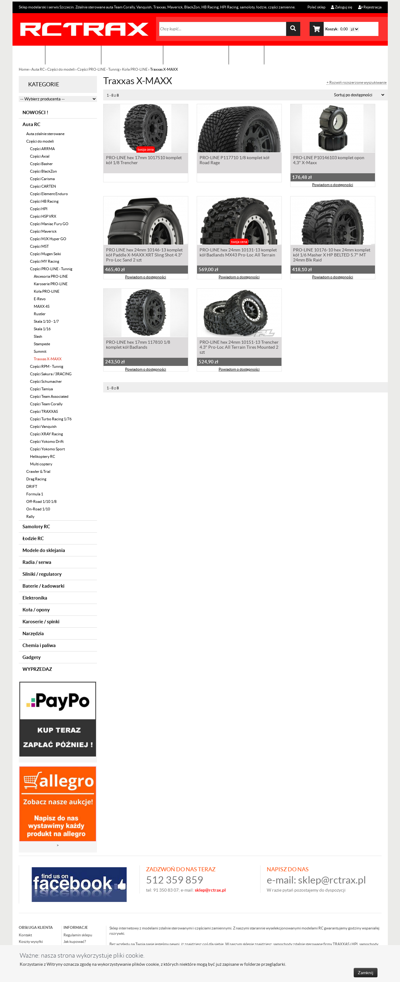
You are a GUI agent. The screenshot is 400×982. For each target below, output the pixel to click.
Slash (38, 336)
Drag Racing (36, 479)
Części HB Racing (44, 201)
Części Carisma (42, 179)
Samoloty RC (36, 526)
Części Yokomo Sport (47, 449)
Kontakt (246, 55)
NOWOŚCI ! (35, 112)
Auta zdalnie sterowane (45, 134)
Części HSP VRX (43, 216)
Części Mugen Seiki (45, 254)
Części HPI (39, 209)
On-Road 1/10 (38, 509)
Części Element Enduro (49, 194)
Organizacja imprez (132, 55)
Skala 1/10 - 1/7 (46, 321)
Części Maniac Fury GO (49, 224)
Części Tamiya (41, 389)
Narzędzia (33, 633)
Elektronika (35, 597)
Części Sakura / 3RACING (51, 374)
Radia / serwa (37, 562)
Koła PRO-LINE (135, 69)
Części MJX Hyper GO (48, 239)
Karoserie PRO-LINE (51, 284)
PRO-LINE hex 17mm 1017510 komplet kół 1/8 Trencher (144, 161)
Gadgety (32, 657)
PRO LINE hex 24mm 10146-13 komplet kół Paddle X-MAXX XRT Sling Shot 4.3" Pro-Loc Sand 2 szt (144, 255)
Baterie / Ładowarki (43, 586)
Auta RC (38, 69)
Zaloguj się (341, 7)
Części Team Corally (46, 404)
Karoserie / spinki (41, 621)
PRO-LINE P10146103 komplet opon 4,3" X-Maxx (328, 161)
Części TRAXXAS (44, 411)
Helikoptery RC (42, 456)
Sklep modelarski (73, 55)
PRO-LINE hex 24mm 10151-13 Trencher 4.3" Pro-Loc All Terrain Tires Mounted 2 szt (239, 347)
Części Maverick (43, 231)
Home (24, 69)
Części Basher (41, 164)
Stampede (42, 344)
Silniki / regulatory (42, 574)
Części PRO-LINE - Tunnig (98, 69)
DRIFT (31, 486)
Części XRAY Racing (46, 434)
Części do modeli (61, 69)
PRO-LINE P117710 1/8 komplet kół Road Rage (234, 161)
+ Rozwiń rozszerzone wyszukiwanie (357, 82)
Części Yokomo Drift (46, 441)
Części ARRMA (42, 149)
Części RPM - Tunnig (46, 366)
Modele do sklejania (44, 550)
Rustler (40, 314)
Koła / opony (36, 609)
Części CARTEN (43, 186)
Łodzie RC (33, 538)
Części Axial (39, 156)
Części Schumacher (46, 381)
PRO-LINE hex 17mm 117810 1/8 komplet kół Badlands (138, 345)
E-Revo (40, 299)
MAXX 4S (41, 306)
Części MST (39, 246)
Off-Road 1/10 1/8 (41, 501)
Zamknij (365, 972)
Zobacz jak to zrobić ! (196, 55)
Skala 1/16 (42, 329)
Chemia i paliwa (39, 645)
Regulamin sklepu (77, 935)
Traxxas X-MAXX (48, 359)
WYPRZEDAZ (37, 669)
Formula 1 (34, 494)
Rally (30, 516)
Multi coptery (41, 464)
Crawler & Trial (38, 471)
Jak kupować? (74, 941)
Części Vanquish (43, 426)
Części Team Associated (49, 396)
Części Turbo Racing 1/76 (51, 419)
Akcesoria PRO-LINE (51, 276)
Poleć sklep (316, 7)
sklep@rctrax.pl (332, 879)
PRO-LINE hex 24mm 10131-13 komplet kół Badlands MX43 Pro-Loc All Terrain (238, 253)
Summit (40, 351)
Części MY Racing (44, 261)
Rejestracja (370, 7)
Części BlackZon (43, 171)
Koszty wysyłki (31, 941)
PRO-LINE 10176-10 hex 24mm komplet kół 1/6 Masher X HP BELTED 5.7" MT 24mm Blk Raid (331, 255)
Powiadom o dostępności (332, 185)
